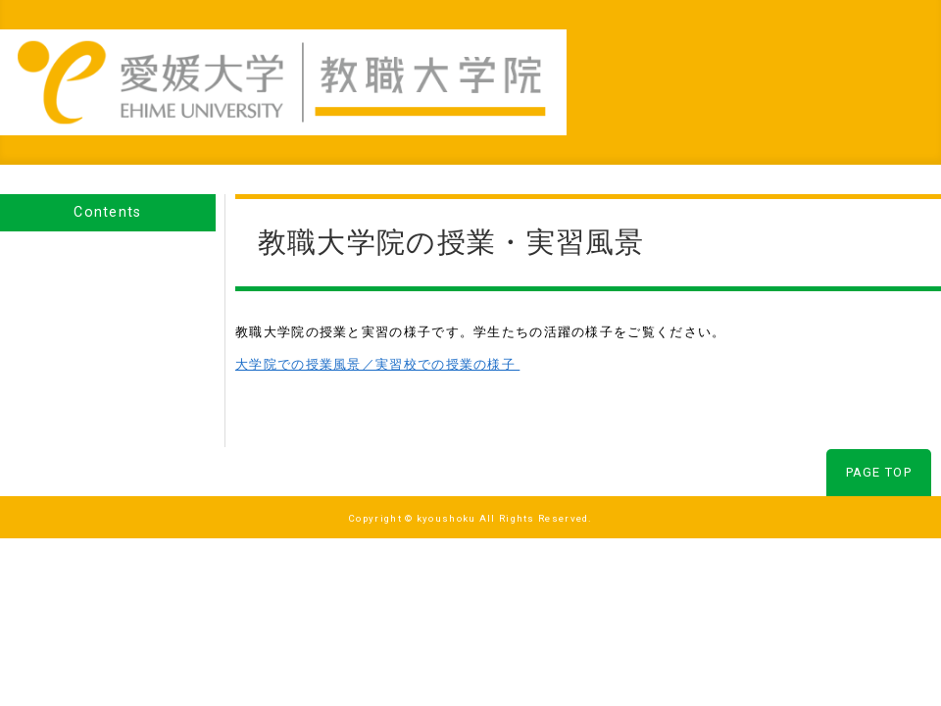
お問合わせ (888, 60)
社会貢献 (700, 60)
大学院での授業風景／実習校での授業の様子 (377, 321)
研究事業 (611, 60)
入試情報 (791, 60)
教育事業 (521, 60)
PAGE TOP (879, 429)
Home (440, 60)
